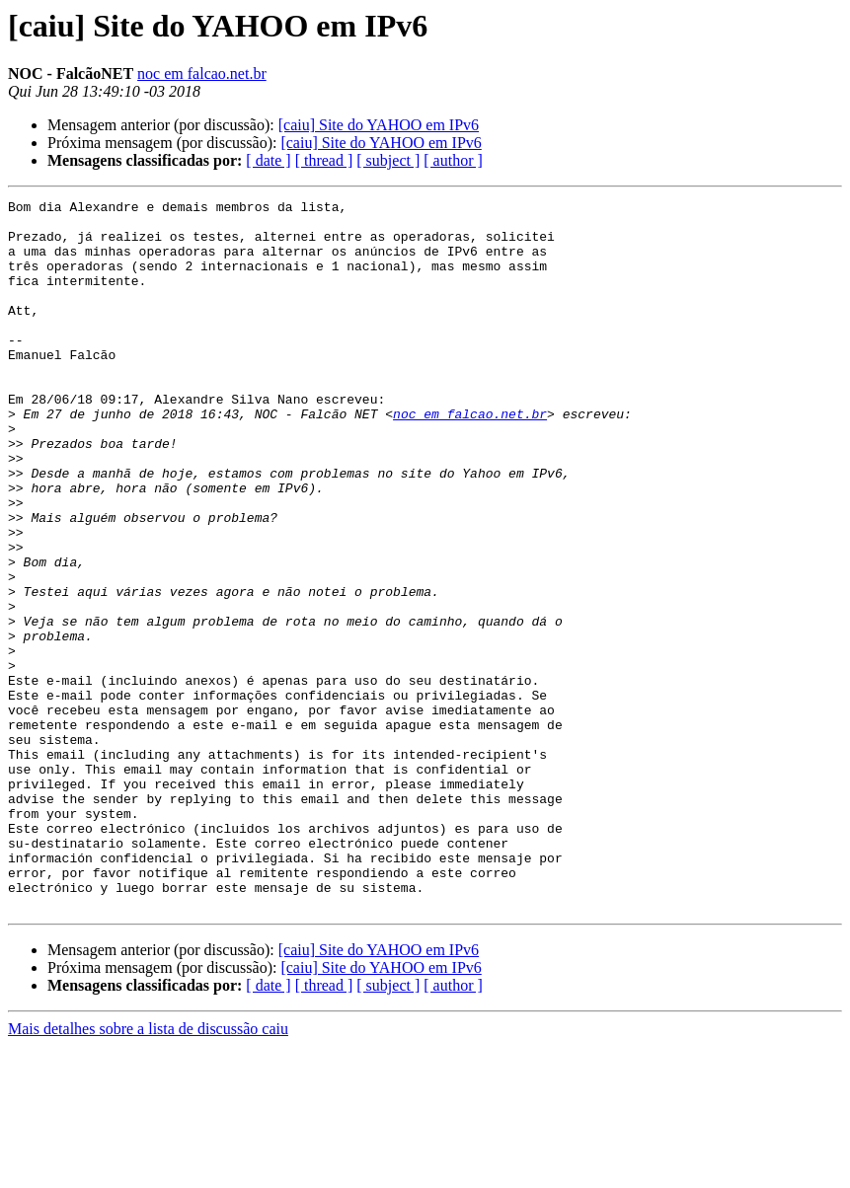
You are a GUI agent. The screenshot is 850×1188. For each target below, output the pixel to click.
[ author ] (453, 160)
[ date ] (268, 160)
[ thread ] (324, 160)
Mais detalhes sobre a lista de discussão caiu (148, 1170)
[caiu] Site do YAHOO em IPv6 (378, 124)
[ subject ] (388, 160)
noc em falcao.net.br (202, 73)
